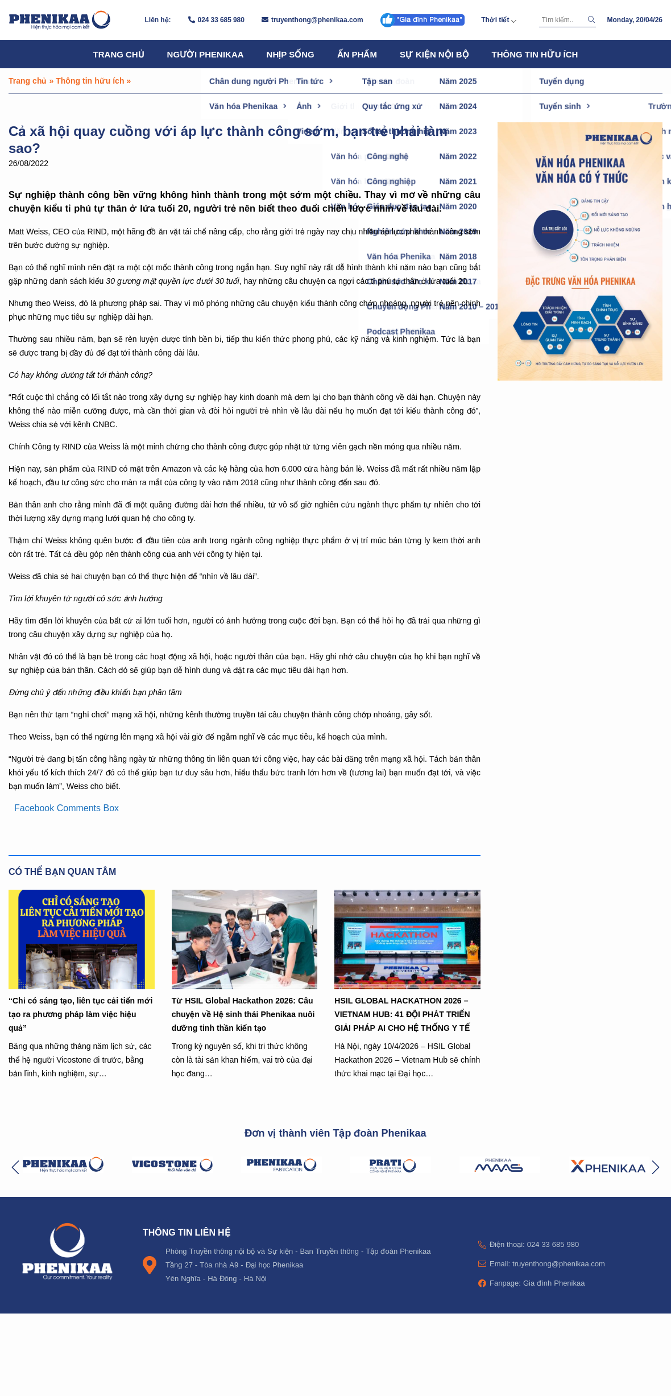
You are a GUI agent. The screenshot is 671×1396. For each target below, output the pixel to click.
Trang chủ (118, 54)
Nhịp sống (290, 54)
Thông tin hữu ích (535, 54)
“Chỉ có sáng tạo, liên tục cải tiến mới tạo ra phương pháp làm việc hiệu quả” (80, 1014)
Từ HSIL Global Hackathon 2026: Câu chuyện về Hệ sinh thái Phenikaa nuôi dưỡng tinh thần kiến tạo (243, 1014)
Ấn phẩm (357, 54)
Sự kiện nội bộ (434, 54)
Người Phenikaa (205, 54)
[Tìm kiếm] (562, 20)
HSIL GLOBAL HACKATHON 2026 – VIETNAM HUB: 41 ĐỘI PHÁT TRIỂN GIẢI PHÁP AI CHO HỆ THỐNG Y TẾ (402, 1014)
